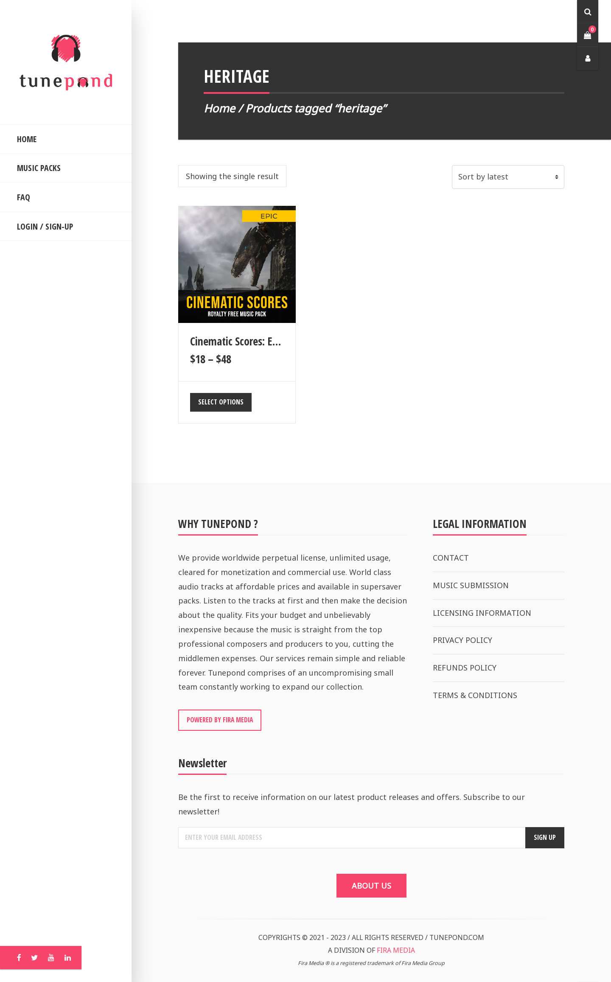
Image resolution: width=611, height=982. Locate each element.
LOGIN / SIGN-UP (45, 226)
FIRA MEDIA (396, 950)
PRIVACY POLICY (462, 640)
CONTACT (451, 558)
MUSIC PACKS (39, 168)
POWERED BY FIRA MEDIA (220, 719)
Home (219, 108)
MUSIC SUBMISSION (471, 585)
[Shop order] (508, 177)
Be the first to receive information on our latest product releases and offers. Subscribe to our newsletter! (351, 804)
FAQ (23, 197)
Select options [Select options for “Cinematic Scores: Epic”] (221, 402)
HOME (26, 139)
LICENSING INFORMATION (482, 613)
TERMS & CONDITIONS (475, 695)
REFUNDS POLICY (464, 667)
